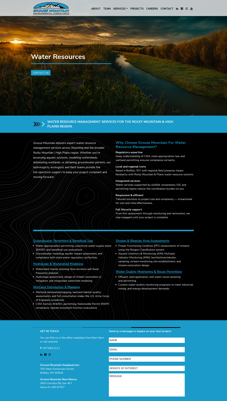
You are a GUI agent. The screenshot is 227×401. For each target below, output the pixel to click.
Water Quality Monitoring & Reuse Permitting (149, 275)
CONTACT (167, 8)
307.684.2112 (51, 344)
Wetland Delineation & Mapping (56, 291)
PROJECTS (137, 8)
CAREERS (152, 8)
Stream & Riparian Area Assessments (142, 244)
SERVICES (119, 8)
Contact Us (38, 75)
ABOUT (96, 8)
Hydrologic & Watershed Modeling (58, 267)
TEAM (107, 8)
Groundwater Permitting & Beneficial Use (63, 244)
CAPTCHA (115, 398)
